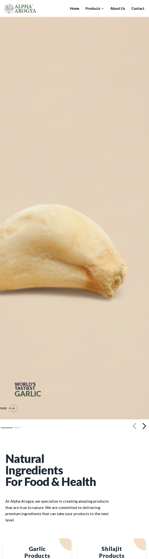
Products (94, 8)
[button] (144, 424)
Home (74, 8)
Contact (137, 8)
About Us (117, 8)
